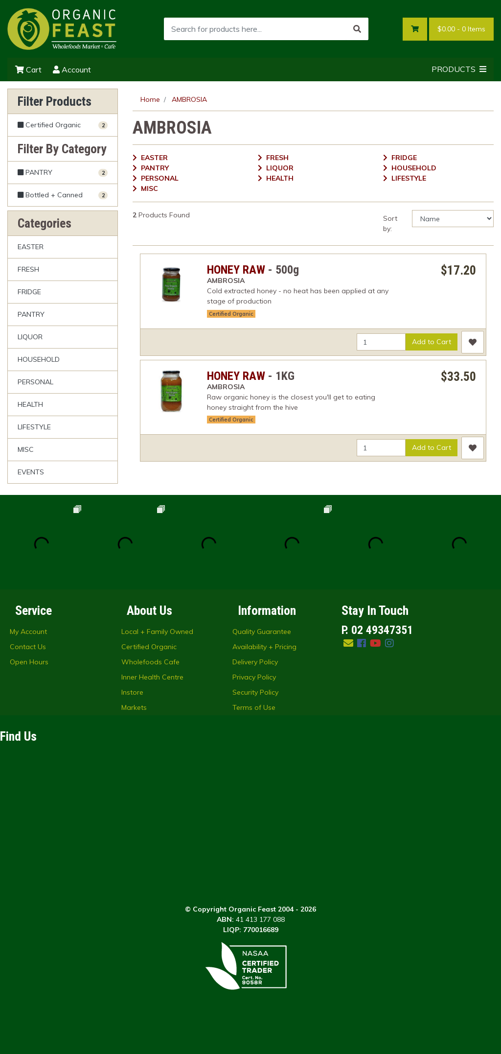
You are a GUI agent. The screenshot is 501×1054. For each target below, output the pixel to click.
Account (72, 69)
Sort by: (390, 223)
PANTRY (31, 314)
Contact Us (28, 646)
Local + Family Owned (157, 631)
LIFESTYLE (34, 426)
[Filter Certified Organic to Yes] (62, 125)
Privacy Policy (254, 677)
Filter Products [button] (54, 101)
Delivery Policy (255, 661)
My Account (28, 631)
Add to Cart (431, 341)
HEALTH (30, 404)
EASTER (31, 246)
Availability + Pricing (264, 646)
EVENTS (31, 472)
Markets (134, 707)
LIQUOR (30, 336)
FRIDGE (29, 291)
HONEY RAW (236, 270)
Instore (132, 692)
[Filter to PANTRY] (62, 172)
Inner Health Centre (152, 677)
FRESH (28, 269)
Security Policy (255, 692)
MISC (26, 449)
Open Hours (29, 661)
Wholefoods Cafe (150, 661)
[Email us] (348, 643)
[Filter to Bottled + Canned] (62, 195)
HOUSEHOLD (39, 359)
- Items (461, 29)
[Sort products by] (453, 218)
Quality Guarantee (261, 631)
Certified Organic (231, 313)
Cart (28, 69)
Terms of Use (253, 707)
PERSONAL (35, 381)
